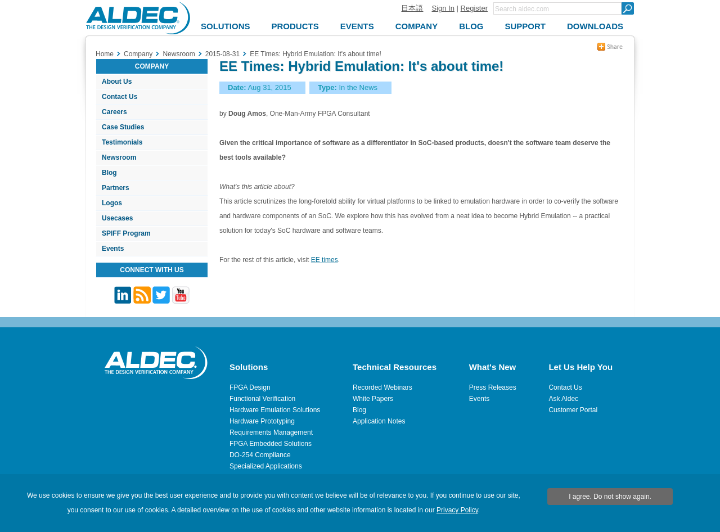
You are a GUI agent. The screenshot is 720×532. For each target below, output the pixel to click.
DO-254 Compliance (260, 455)
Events (113, 249)
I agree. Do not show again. (610, 497)
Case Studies (123, 127)
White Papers (373, 399)
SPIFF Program (126, 233)
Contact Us (119, 97)
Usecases (117, 218)
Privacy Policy (457, 510)
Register (474, 8)
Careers (114, 112)
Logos (112, 203)
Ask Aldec (563, 399)
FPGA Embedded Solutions (271, 444)
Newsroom (119, 157)
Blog (109, 173)
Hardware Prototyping (262, 421)
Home (105, 54)
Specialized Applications (266, 466)
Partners (115, 188)
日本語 (412, 8)
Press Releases (492, 387)
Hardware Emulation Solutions (275, 410)
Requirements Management (271, 432)
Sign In (442, 8)
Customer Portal (572, 410)
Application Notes (379, 421)
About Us (117, 81)
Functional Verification (262, 399)
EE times (324, 260)
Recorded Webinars (382, 387)
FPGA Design (250, 387)
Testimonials (122, 142)
